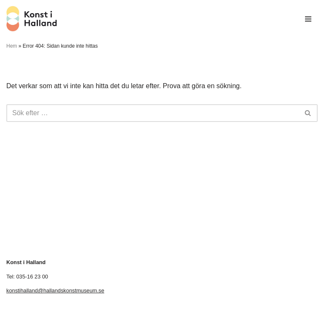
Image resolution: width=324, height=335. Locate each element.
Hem (11, 46)
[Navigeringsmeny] (308, 19)
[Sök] (152, 113)
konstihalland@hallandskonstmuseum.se (55, 290)
